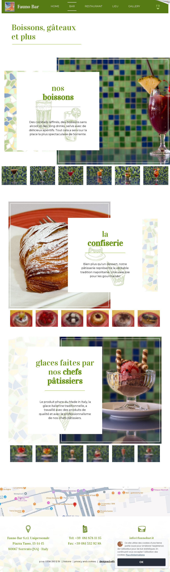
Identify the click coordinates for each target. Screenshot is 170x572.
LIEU (115, 6)
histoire (67, 561)
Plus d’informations (135, 554)
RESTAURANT (93, 6)
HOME (55, 6)
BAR (72, 6)
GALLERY (134, 6)
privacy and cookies (85, 561)
